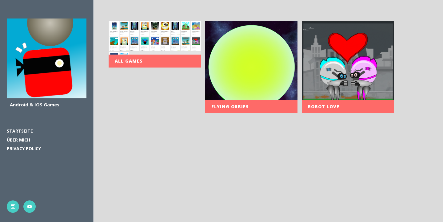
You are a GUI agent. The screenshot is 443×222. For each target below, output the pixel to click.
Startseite (20, 131)
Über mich (18, 140)
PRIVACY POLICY (24, 148)
